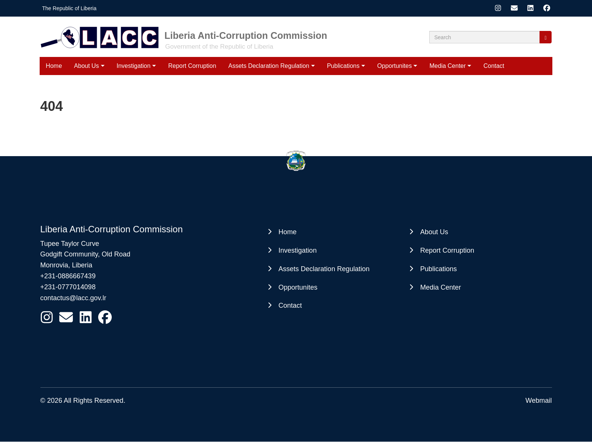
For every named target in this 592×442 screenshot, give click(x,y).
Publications (343, 66)
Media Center (448, 66)
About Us (86, 66)
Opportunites (394, 66)
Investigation (134, 66)
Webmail (539, 400)
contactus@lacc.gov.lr (73, 298)
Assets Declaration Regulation (268, 66)
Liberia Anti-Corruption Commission (246, 35)
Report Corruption (192, 66)
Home (54, 66)
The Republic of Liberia (69, 8)
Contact (493, 66)
